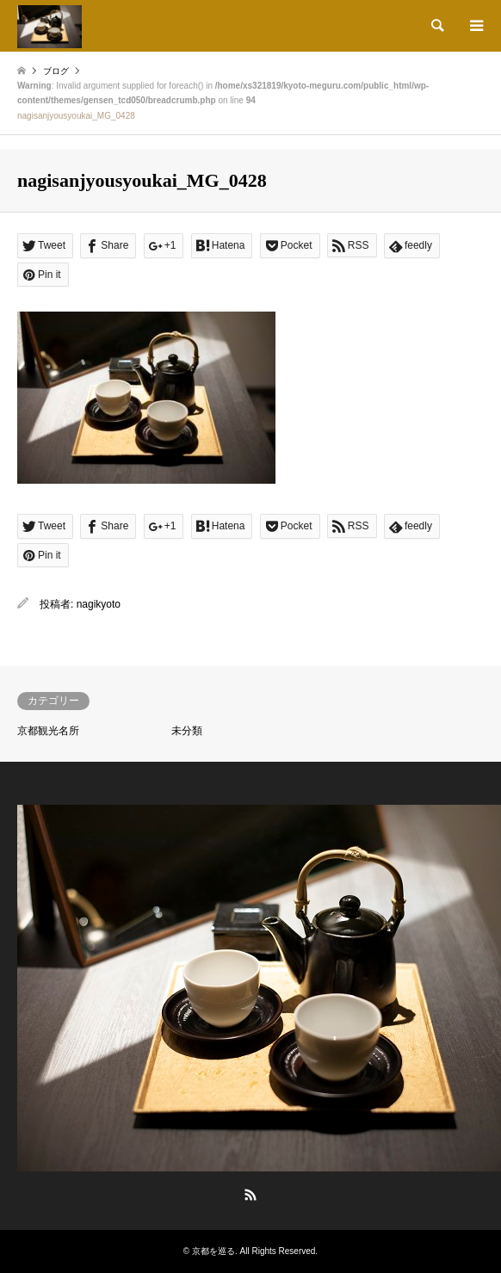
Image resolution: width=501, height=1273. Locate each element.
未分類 (186, 731)
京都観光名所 (48, 731)
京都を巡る (213, 1251)
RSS (250, 1195)
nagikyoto (99, 604)
